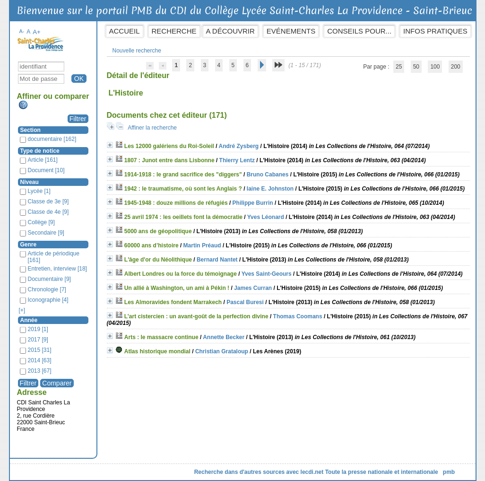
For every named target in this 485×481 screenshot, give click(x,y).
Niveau (29, 182)
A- (22, 31)
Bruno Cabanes (268, 174)
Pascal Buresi (245, 302)
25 (399, 66)
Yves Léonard (265, 217)
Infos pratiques (435, 31)
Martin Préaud (202, 245)
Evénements (291, 31)
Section (30, 130)
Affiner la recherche (152, 127)
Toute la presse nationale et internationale (381, 472)
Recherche (174, 31)
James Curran (253, 288)
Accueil (124, 31)
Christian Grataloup (221, 351)
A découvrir (230, 31)
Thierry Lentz (237, 160)
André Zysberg (238, 146)
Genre (28, 244)
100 (435, 66)
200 (455, 66)
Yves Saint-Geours (267, 274)
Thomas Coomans (297, 316)
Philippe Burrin (253, 203)
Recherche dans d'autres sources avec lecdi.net (259, 472)
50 (416, 66)
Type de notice (40, 151)
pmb (449, 472)
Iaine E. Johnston (270, 188)
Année (29, 320)
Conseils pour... (359, 31)
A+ (37, 31)
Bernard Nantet (217, 259)
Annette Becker (223, 337)
